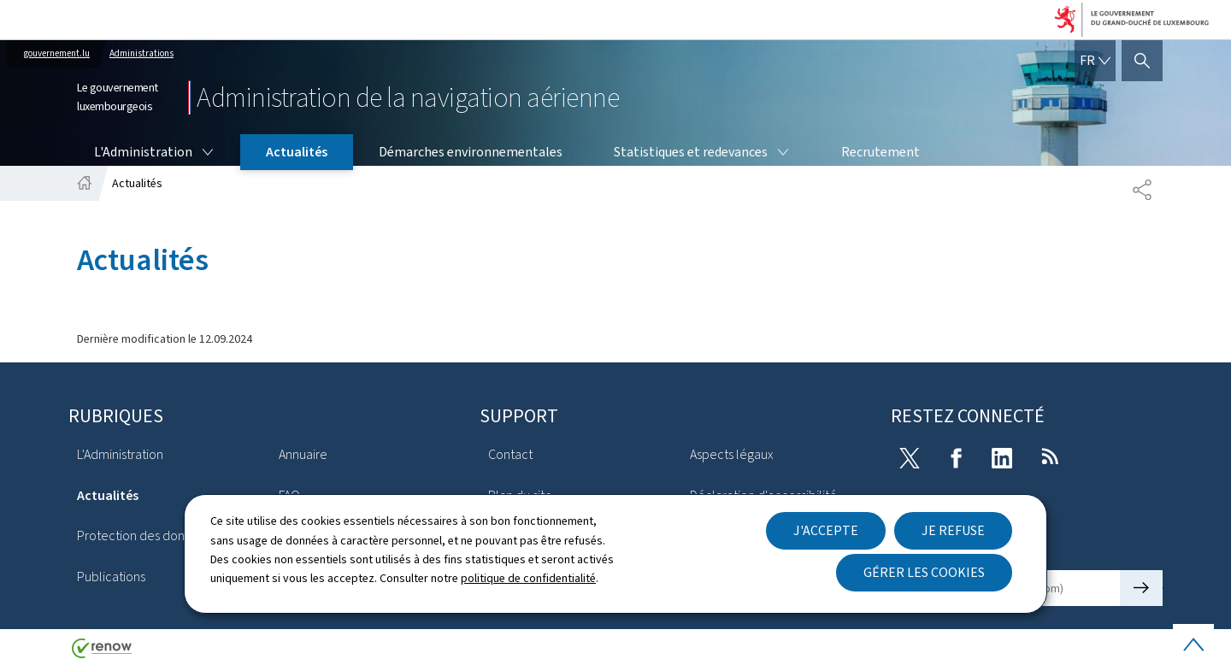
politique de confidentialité (528, 578)
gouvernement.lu (57, 53)
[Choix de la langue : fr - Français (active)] (1095, 60)
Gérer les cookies (924, 572)
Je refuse (953, 530)
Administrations (141, 53)
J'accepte (825, 530)
